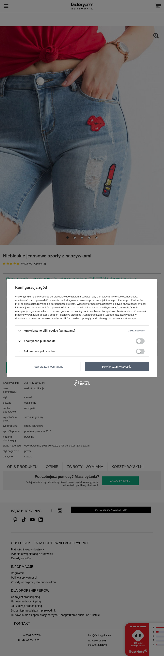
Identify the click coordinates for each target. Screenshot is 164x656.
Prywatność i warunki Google (121, 307)
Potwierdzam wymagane (48, 366)
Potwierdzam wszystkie (117, 366)
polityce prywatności (124, 303)
